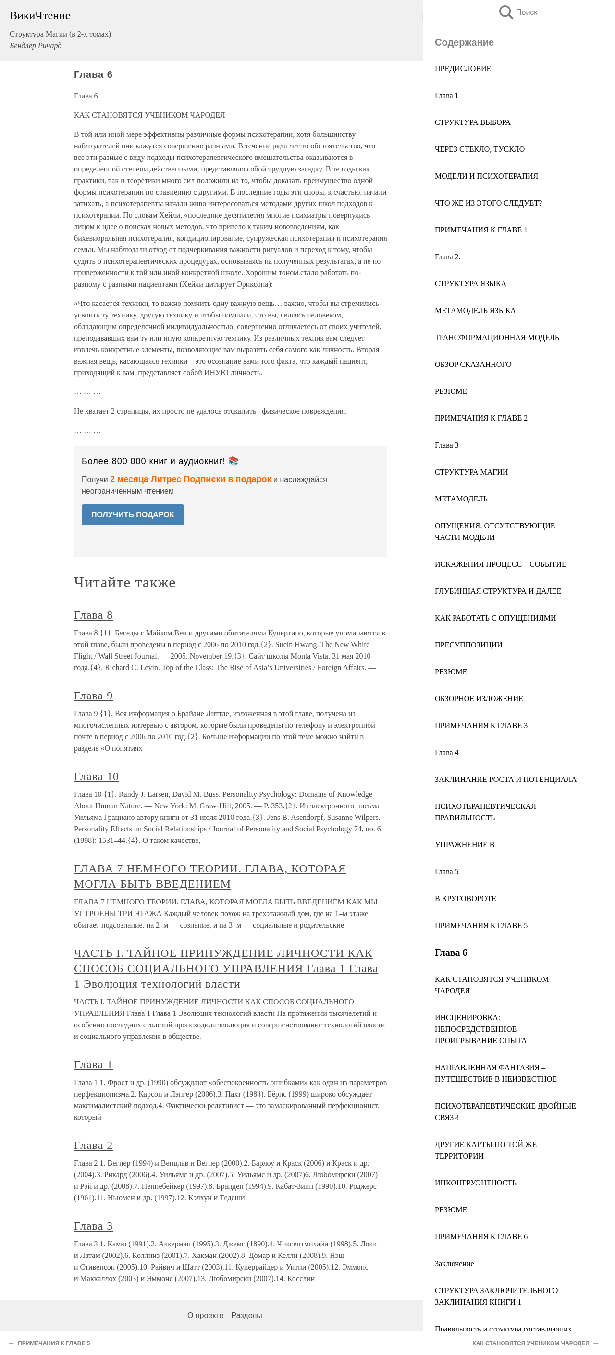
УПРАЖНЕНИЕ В (465, 845)
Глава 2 (93, 1145)
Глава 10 (96, 776)
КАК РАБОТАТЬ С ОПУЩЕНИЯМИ (495, 618)
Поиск (517, 12)
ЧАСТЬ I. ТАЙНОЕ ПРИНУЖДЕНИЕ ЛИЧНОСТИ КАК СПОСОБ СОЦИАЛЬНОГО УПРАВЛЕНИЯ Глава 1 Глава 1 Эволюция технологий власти (226, 968)
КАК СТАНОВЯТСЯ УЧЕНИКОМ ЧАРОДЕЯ (531, 1343)
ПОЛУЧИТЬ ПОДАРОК (132, 515)
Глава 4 (447, 752)
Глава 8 (93, 615)
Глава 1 (447, 95)
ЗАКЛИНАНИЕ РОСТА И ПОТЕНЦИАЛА (506, 779)
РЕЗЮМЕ (451, 391)
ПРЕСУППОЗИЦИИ (469, 645)
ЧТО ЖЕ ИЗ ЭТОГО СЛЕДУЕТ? (488, 203)
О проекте (205, 1315)
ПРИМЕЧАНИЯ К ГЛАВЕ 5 (481, 925)
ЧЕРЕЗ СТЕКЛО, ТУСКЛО (480, 149)
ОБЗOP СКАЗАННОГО (473, 364)
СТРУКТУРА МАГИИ (471, 472)
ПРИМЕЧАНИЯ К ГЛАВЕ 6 (481, 1237)
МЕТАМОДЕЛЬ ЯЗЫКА (475, 310)
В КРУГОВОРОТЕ (465, 898)
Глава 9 (93, 695)
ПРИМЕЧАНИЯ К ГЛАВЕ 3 (481, 725)
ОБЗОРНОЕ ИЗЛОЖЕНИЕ (479, 699)
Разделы (246, 1315)
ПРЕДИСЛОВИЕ (463, 68)
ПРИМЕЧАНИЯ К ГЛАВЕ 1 (481, 230)
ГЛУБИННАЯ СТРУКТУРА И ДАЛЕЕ (498, 591)
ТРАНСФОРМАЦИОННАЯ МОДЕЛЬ (497, 337)
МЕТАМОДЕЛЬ (461, 499)
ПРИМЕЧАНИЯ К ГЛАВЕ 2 (481, 418)
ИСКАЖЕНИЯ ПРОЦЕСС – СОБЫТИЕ (500, 564)
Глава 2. (448, 257)
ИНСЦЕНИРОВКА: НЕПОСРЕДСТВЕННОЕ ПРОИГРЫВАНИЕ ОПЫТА (481, 1029)
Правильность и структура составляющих (503, 1329)
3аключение (454, 1263)
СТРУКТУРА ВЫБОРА (473, 122)
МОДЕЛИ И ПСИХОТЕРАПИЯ (486, 176)
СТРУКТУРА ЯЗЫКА (470, 284)
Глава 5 (447, 871)
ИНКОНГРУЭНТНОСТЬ (476, 1183)
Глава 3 (447, 445)
